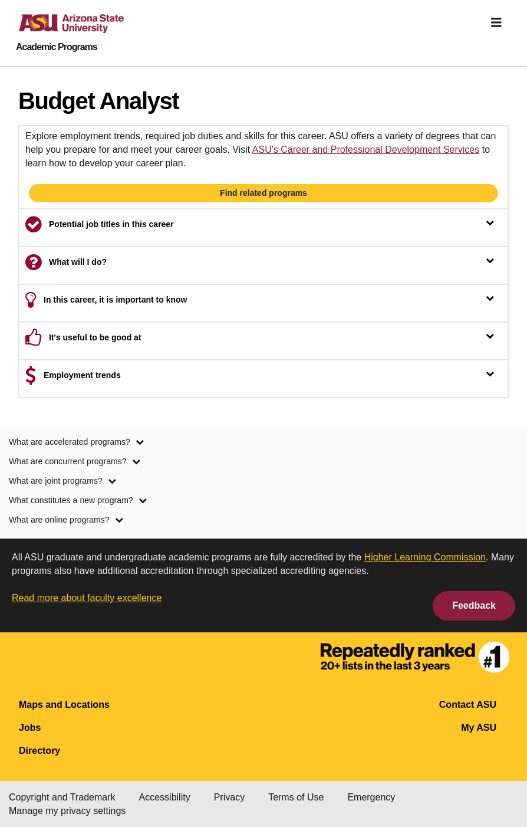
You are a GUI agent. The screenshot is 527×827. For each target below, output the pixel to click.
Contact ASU (467, 705)
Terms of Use (296, 797)
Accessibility (164, 797)
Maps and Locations (64, 705)
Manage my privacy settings (67, 811)
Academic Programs (56, 47)
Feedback (474, 605)
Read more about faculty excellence (87, 598)
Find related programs (263, 193)
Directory (39, 751)
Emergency (371, 797)
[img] (496, 22)
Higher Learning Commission (425, 557)
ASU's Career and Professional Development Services (365, 150)
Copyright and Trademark (62, 797)
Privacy (229, 797)
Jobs (30, 728)
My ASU (478, 728)
